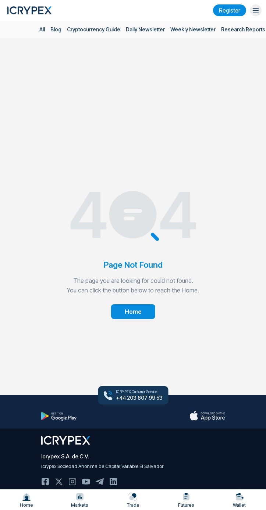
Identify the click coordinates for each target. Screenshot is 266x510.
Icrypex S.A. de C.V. (65, 456)
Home (26, 500)
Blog (55, 29)
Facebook (45, 482)
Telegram (100, 482)
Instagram (72, 482)
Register (229, 10)
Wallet (239, 500)
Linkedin (113, 482)
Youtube (86, 482)
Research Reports (243, 29)
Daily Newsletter (145, 29)
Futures (186, 500)
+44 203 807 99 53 (139, 397)
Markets (79, 500)
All (42, 29)
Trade (133, 500)
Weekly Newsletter (193, 29)
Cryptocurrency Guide (93, 29)
